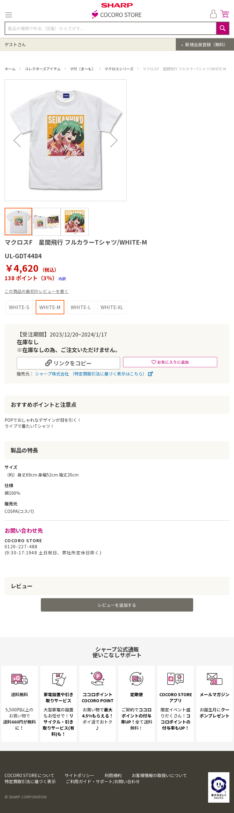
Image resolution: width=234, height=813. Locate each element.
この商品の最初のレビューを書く (37, 291)
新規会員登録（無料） (206, 44)
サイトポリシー (79, 775)
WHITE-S (19, 307)
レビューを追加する (117, 605)
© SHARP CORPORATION (26, 796)
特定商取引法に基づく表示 (30, 781)
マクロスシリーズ (119, 68)
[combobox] (117, 28)
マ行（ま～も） (83, 68)
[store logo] (117, 15)
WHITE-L (81, 307)
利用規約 (113, 775)
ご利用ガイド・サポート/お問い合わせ (103, 781)
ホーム (10, 68)
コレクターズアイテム (43, 68)
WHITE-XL (112, 307)
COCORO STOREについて (30, 775)
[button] (17, 140)
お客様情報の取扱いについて (159, 775)
